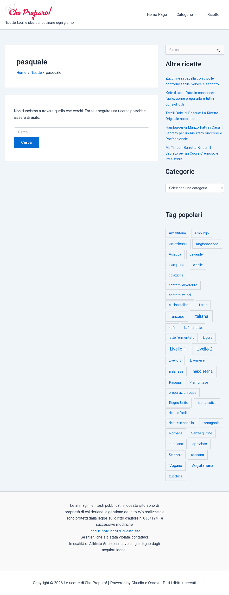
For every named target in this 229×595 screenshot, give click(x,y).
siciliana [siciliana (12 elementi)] (176, 444)
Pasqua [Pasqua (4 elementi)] (175, 382)
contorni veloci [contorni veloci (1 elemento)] (180, 295)
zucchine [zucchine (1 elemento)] (176, 476)
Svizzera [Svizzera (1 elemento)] (175, 455)
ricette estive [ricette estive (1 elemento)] (206, 403)
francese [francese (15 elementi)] (176, 316)
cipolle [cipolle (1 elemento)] (198, 265)
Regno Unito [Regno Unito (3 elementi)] (178, 403)
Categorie (190, 14)
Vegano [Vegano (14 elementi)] (175, 465)
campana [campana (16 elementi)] (176, 265)
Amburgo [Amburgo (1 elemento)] (201, 233)
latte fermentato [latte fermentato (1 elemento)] (181, 337)
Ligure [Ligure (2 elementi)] (207, 338)
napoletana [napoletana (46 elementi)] (203, 371)
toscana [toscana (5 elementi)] (197, 455)
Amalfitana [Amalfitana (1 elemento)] (177, 233)
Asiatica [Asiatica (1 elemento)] (175, 254)
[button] (198, 14)
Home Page (162, 14)
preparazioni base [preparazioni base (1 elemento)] (182, 393)
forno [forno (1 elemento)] (203, 305)
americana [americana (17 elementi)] (178, 244)
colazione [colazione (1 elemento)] (176, 275)
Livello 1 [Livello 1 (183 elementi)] (178, 349)
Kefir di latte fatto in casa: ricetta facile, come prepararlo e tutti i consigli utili (192, 98)
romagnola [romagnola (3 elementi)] (211, 423)
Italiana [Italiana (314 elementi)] (201, 316)
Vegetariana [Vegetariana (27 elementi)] (202, 465)
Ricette (214, 14)
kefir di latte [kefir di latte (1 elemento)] (193, 328)
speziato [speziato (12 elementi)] (199, 444)
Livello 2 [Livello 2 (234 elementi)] (204, 349)
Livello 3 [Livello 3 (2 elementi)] (175, 360)
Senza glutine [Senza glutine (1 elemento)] (201, 433)
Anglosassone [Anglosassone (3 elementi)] (207, 244)
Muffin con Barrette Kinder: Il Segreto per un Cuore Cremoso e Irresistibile (193, 153)
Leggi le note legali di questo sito (114, 531)
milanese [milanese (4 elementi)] (176, 371)
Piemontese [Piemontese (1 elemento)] (199, 382)
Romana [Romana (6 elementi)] (176, 433)
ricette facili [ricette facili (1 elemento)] (178, 413)
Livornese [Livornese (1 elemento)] (197, 360)
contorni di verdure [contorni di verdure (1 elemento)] (183, 285)
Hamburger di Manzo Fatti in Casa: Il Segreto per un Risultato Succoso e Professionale (194, 133)
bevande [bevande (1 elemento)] (196, 254)
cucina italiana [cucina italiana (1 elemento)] (180, 305)
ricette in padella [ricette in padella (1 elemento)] (181, 423)
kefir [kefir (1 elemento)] (172, 328)
